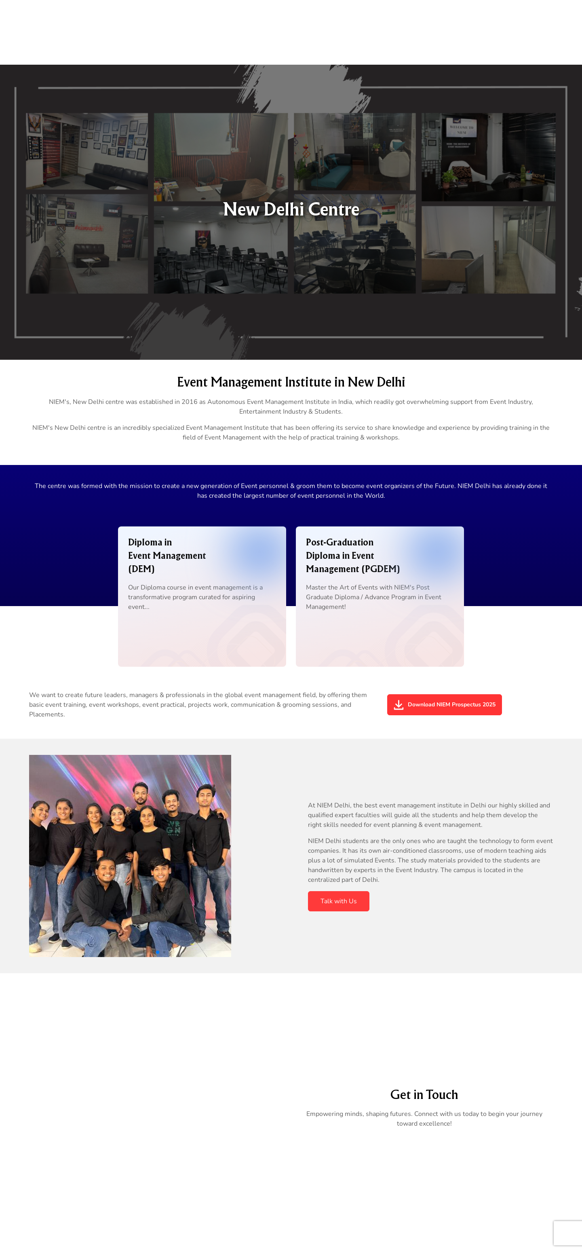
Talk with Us (339, 901)
